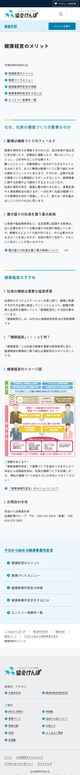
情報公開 (13, 725)
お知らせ (51, 725)
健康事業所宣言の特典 (22, 86)
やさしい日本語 (67, 3)
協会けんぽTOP (17, 631)
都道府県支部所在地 (57, 692)
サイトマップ (44, 763)
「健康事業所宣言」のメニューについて (33, 488)
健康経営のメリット (20, 73)
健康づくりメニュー (20, 80)
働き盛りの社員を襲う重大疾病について (38, 250)
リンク (8, 757)
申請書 (49, 711)
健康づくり (10, 636)
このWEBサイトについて (29, 757)
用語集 (12, 740)
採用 (10, 732)
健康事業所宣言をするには (25, 93)
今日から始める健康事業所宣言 (28, 550)
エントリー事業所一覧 (22, 100)
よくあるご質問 (54, 732)
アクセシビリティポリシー (18, 763)
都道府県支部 (40, 631)
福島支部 (10, 26)
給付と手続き (15, 711)
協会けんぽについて (57, 718)
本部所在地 (14, 692)
